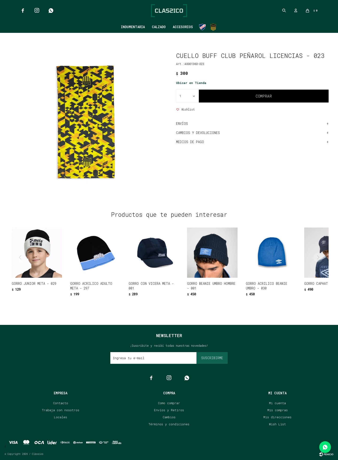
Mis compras (277, 410)
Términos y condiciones (169, 424)
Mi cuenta (277, 403)
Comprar (264, 96)
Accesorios (183, 27)
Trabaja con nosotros (60, 410)
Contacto (60, 403)
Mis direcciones (277, 417)
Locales (60, 417)
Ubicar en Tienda (191, 83)
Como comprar (169, 403)
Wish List (277, 424)
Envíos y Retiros (169, 410)
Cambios (169, 417)
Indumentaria (133, 27)
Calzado (159, 27)
